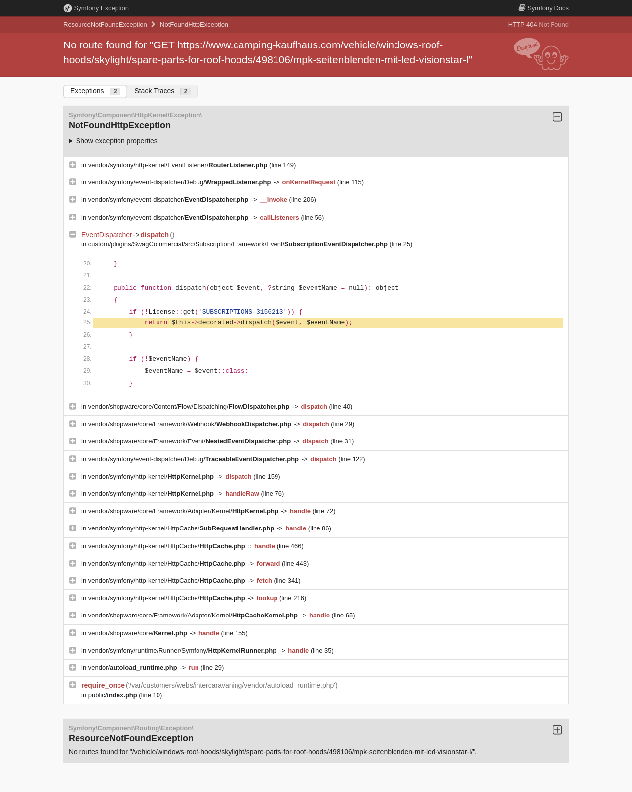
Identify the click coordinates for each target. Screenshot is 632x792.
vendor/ (133, 667)
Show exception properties (117, 141)
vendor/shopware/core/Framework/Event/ (190, 441)
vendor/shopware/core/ (138, 633)
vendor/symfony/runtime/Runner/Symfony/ (183, 650)
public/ (113, 695)
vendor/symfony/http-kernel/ (152, 476)
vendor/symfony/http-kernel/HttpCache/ (182, 528)
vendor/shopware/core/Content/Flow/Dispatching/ (189, 406)
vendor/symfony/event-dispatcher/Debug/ (180, 182)
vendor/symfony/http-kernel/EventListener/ (178, 165)
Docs (543, 8)
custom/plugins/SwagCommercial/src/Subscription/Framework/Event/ (239, 244)
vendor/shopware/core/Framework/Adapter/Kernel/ (184, 511)
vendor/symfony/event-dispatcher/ (169, 199)
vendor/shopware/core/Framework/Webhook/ (190, 424)
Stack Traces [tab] (162, 91)
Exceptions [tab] (95, 91)
